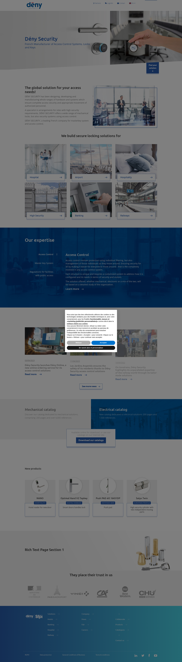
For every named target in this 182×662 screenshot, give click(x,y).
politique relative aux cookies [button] (77, 324)
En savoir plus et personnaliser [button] (91, 348)
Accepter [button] (103, 343)
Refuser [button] (79, 343)
